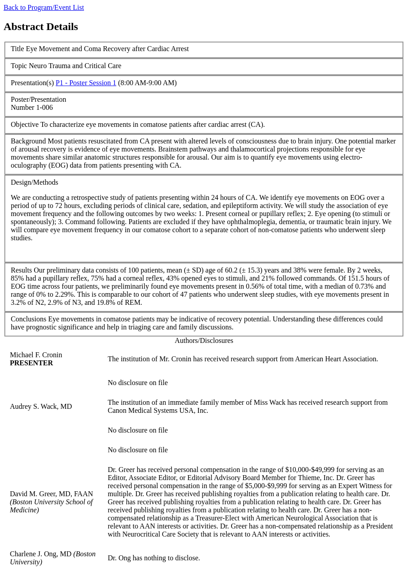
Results (21, 270)
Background (28, 141)
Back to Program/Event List (44, 7)
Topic (19, 65)
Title (17, 48)
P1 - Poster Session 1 (86, 83)
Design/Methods (34, 182)
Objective (25, 124)
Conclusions (28, 319)
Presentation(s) (32, 83)
